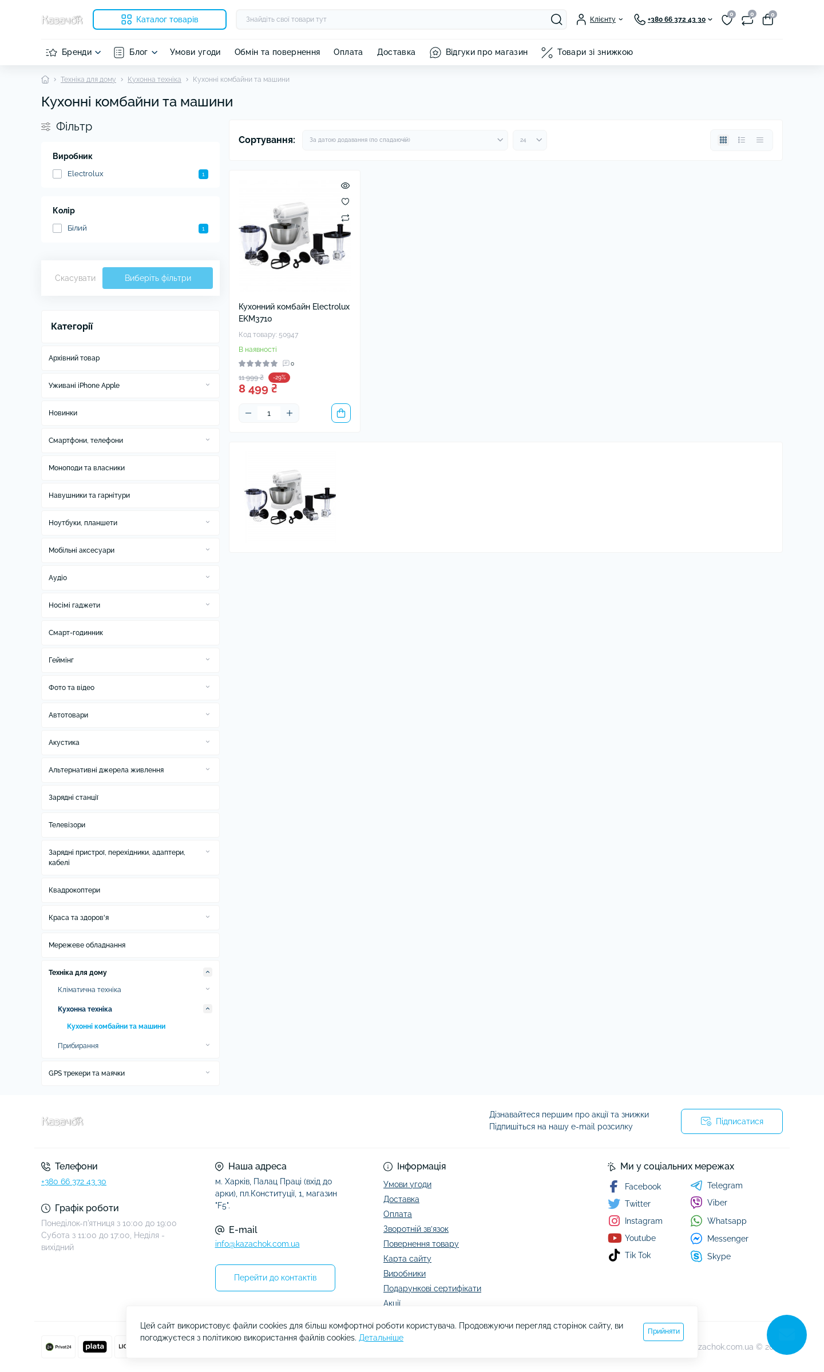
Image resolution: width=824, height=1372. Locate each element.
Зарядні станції (73, 798)
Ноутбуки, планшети (83, 523)
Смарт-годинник (76, 633)
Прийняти (664, 1331)
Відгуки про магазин (487, 52)
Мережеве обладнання (87, 945)
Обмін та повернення (277, 52)
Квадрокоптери (74, 890)
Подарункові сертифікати (432, 1288)
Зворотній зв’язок (416, 1229)
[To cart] (341, 413)
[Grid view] (723, 140)
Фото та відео (71, 688)
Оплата (348, 52)
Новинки (63, 413)
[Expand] (207, 385)
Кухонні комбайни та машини (116, 1026)
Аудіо (58, 578)
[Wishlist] (345, 201)
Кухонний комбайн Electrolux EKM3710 (294, 312)
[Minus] (248, 413)
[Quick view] (345, 185)
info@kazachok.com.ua (257, 1243)
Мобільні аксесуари (81, 550)
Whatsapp (718, 1221)
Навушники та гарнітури (89, 495)
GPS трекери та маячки (87, 1073)
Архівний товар (74, 358)
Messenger (719, 1238)
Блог (138, 52)
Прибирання (78, 1046)
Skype (710, 1256)
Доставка (396, 52)
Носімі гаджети (74, 605)
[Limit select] (530, 140)
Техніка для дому (88, 80)
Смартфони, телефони (86, 441)
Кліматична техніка (89, 990)
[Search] (556, 19)
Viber (708, 1202)
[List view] (741, 140)
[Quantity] (269, 413)
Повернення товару (421, 1243)
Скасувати (75, 278)
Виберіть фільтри (158, 278)
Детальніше (381, 1337)
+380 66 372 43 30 (73, 1181)
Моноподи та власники (87, 468)
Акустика (64, 743)
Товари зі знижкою (595, 52)
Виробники (404, 1273)
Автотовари (68, 715)
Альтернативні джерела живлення (106, 770)
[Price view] (760, 140)
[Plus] (289, 413)
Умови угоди (195, 52)
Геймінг (61, 660)
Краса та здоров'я (79, 918)
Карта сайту (407, 1258)
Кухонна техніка (154, 80)
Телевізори (67, 825)
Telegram (716, 1185)
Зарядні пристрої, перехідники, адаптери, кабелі (117, 857)
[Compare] (345, 217)
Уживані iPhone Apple (84, 386)
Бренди (77, 52)
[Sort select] (405, 140)
